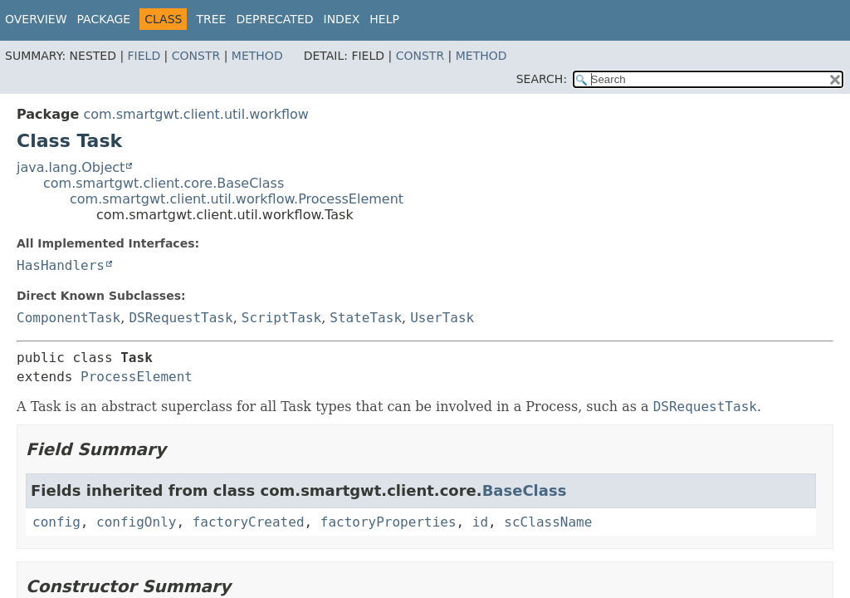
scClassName (548, 522)
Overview (36, 19)
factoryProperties (388, 522)
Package (104, 19)
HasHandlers (61, 265)
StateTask (366, 318)
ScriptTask (281, 318)
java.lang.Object (71, 167)
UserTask (442, 318)
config (56, 522)
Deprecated (274, 19)
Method (257, 55)
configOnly (136, 522)
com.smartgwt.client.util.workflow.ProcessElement (236, 199)
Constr (196, 55)
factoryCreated (249, 522)
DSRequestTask (180, 318)
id (480, 522)
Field (144, 55)
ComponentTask (68, 318)
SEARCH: (541, 79)
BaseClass (524, 490)
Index (342, 19)
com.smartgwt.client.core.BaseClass (163, 183)
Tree (211, 19)
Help (384, 19)
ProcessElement (137, 377)
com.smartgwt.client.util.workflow (196, 114)
